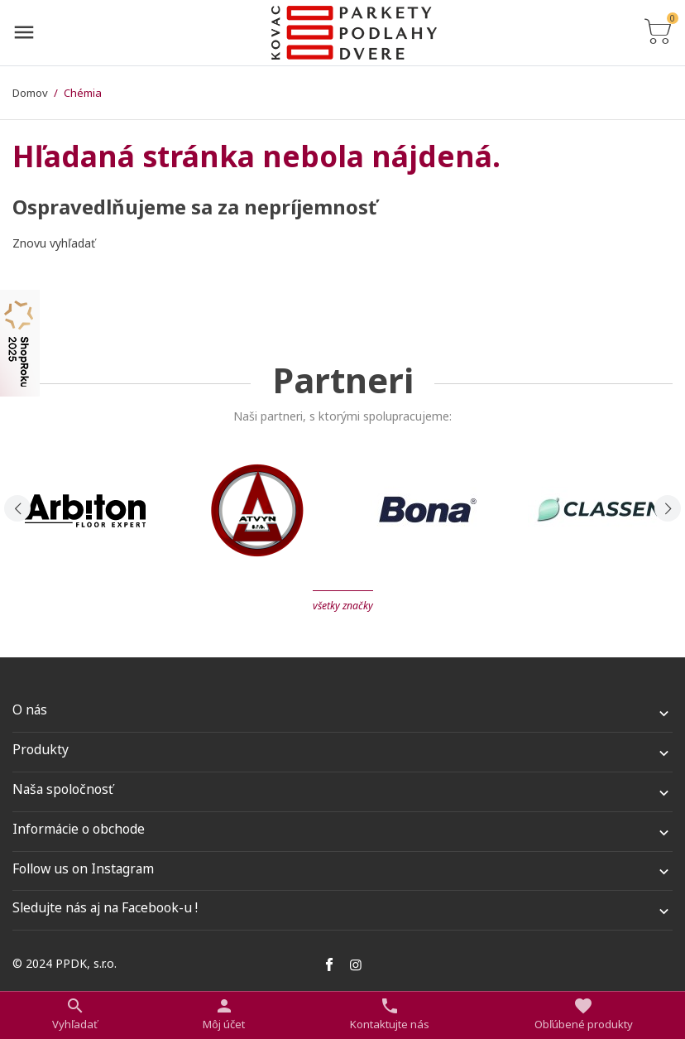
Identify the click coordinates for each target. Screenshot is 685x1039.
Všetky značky (343, 606)
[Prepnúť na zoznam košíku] (657, 32)
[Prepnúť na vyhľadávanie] (75, 1014)
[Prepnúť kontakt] (389, 1014)
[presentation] (17, 508)
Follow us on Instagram (83, 868)
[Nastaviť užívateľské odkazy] (224, 1014)
